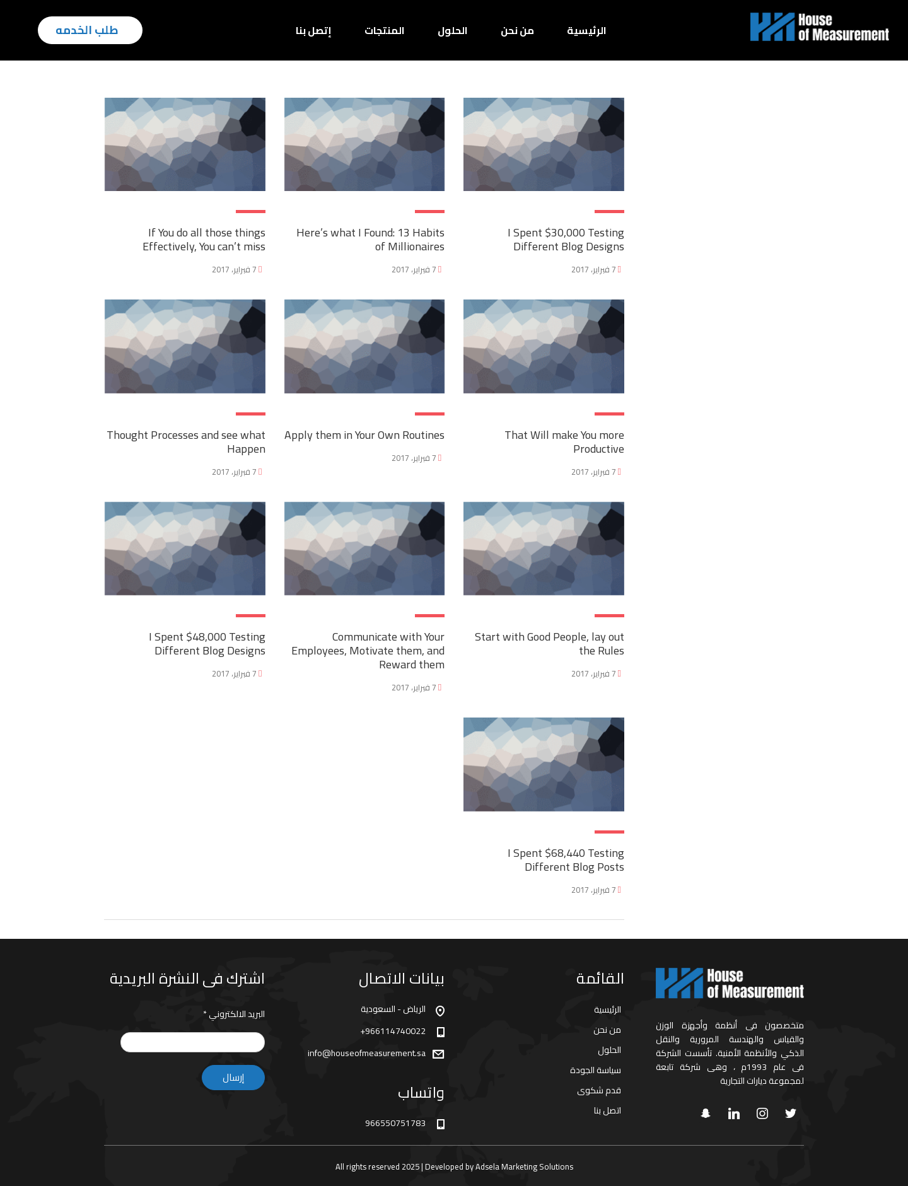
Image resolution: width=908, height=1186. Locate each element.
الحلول (453, 30)
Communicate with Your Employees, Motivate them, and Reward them (368, 650)
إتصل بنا (314, 30)
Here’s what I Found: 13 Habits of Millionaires (370, 239)
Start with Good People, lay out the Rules (549, 643)
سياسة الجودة (595, 1070)
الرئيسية (587, 30)
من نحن (517, 30)
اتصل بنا (607, 1110)
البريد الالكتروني (234, 1014)
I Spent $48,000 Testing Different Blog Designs (207, 643)
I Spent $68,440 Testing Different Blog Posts (566, 859)
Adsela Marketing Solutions (524, 1166)
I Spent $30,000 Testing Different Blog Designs (566, 239)
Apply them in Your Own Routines (364, 434)
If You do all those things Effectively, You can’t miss (204, 239)
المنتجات (384, 30)
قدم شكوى (599, 1090)
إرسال (233, 1077)
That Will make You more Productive (564, 441)
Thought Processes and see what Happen (186, 441)
